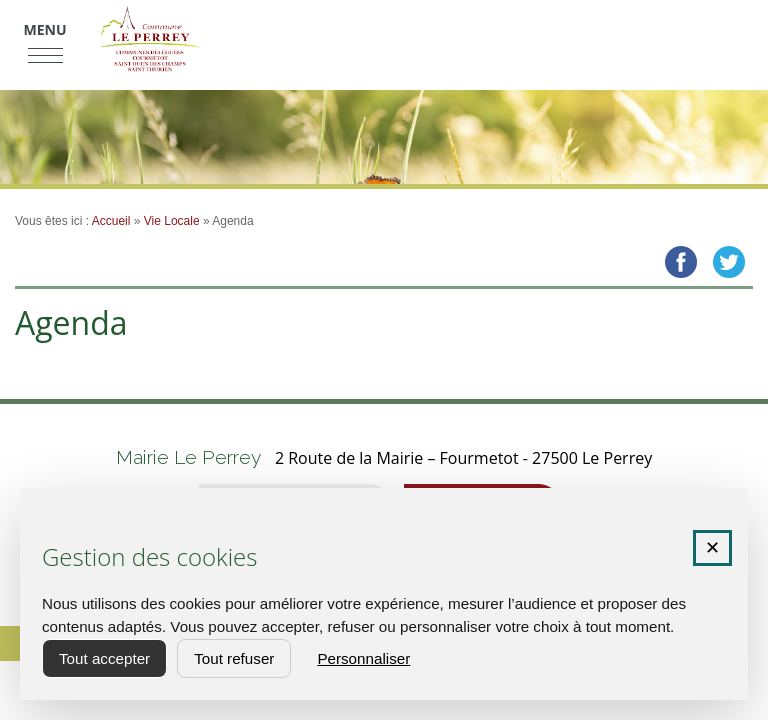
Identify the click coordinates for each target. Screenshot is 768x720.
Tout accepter (104, 658)
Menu (44, 29)
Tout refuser (234, 658)
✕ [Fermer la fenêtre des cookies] (712, 548)
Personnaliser (363, 658)
